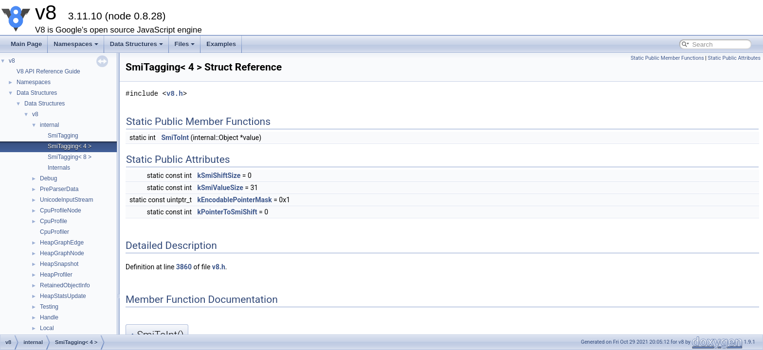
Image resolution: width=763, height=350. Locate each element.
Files (185, 44)
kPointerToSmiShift (227, 212)
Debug (48, 178)
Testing (49, 306)
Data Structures (136, 44)
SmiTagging (63, 135)
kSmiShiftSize (219, 175)
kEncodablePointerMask (235, 200)
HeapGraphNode (62, 253)
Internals (59, 167)
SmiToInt (175, 137)
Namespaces (76, 44)
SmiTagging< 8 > (69, 157)
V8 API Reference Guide (48, 71)
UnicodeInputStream (66, 199)
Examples (221, 44)
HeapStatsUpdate (63, 296)
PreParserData (59, 189)
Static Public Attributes (734, 58)
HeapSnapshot (59, 264)
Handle (49, 317)
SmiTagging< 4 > (69, 146)
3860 (184, 267)
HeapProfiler (56, 274)
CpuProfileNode (60, 210)
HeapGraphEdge (62, 242)
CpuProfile (53, 221)
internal (49, 125)
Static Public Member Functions (667, 58)
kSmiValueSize (220, 188)
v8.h (174, 93)
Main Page (26, 44)
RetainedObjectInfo (65, 285)
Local (47, 328)
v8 (12, 60)
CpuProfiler (54, 231)
